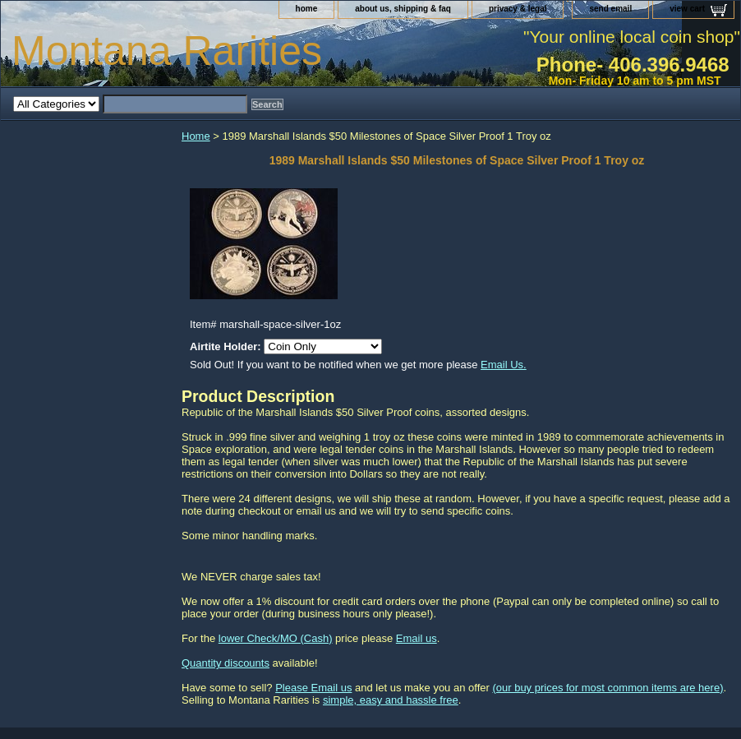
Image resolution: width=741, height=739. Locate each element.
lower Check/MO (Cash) (276, 638)
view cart (687, 8)
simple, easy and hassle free (390, 700)
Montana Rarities (167, 51)
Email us (416, 638)
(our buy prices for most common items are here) (607, 687)
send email (610, 8)
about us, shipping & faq (403, 8)
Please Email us (313, 687)
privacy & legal (518, 8)
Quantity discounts (225, 663)
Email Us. (504, 364)
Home (196, 136)
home (307, 8)
